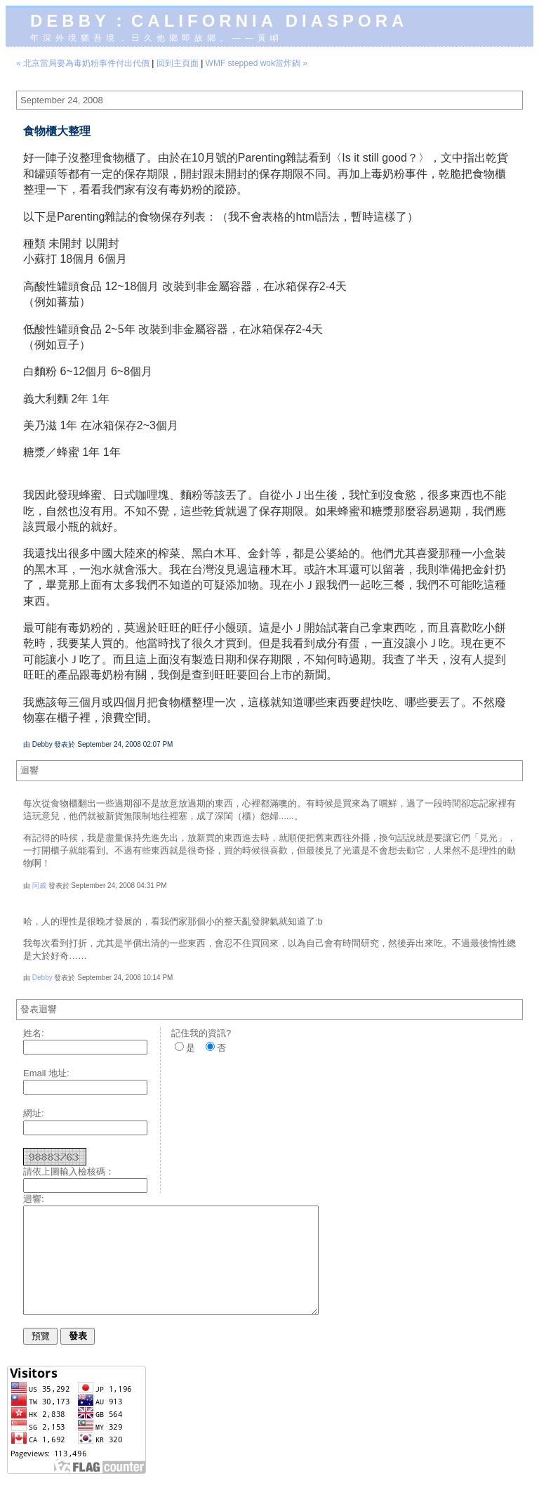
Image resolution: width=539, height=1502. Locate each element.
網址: (33, 1113)
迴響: (33, 1199)
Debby (42, 977)
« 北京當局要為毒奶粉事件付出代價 (82, 63)
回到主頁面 (178, 63)
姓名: (33, 1033)
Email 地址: (46, 1073)
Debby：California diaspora (219, 20)
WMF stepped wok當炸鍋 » (256, 63)
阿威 (39, 885)
